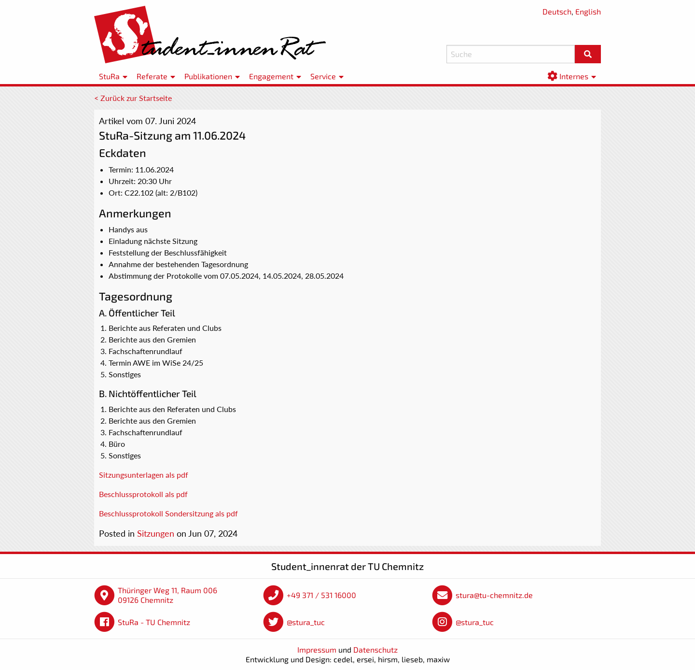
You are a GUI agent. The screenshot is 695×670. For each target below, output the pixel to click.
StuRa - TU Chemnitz (154, 622)
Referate (152, 76)
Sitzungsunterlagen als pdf (143, 474)
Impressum (316, 649)
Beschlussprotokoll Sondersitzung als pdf (168, 513)
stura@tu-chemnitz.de (494, 594)
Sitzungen (155, 533)
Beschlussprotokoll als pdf (143, 494)
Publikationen (208, 76)
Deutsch (556, 11)
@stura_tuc (306, 622)
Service (323, 76)
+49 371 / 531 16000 (321, 594)
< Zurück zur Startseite (133, 97)
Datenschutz (375, 649)
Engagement (271, 76)
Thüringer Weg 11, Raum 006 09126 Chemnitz (167, 594)
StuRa (109, 76)
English (588, 11)
